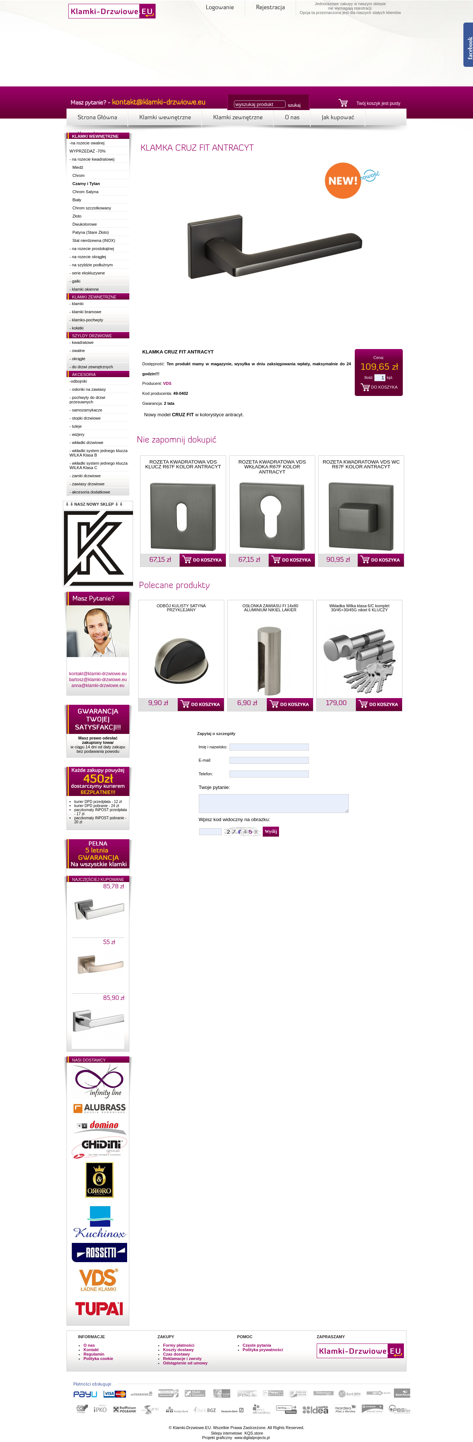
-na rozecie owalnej (87, 143)
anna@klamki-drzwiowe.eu (98, 685)
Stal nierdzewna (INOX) (93, 240)
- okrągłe (77, 358)
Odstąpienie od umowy (185, 1363)
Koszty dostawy (178, 1349)
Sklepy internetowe (226, 1433)
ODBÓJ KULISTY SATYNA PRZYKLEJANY (181, 608)
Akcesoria (84, 374)
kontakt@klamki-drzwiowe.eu (98, 673)
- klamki (76, 303)
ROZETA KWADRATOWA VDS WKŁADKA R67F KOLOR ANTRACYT (272, 467)
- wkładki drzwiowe (86, 442)
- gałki (74, 281)
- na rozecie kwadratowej (92, 159)
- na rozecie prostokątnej (91, 248)
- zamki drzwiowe (85, 476)
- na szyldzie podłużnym (91, 265)
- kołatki (76, 328)
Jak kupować (338, 118)
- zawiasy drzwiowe (87, 484)
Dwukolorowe (84, 224)
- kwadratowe (81, 342)
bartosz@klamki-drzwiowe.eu (98, 679)
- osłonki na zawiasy (87, 389)
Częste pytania (257, 1345)
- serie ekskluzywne (87, 273)
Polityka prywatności (263, 1349)
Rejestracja (270, 8)
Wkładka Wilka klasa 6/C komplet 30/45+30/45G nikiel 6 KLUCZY (359, 608)
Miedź (77, 167)
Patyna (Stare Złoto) (90, 232)
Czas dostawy (176, 1354)
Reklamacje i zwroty (182, 1358)
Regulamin (94, 1354)
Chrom (78, 175)
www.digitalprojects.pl (252, 1438)
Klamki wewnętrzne (165, 118)
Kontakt (91, 1349)
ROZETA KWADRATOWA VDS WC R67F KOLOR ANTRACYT (361, 464)
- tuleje (75, 426)
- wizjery (76, 434)
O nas (292, 118)
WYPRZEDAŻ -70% (87, 151)
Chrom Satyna (85, 191)
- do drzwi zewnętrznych (91, 367)
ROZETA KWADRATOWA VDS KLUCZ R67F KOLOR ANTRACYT (183, 464)
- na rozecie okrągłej (87, 256)
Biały (76, 200)
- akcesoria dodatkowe (89, 492)
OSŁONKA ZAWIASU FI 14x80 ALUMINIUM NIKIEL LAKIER (270, 608)
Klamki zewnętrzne (238, 118)
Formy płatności (178, 1345)
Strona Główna (97, 118)
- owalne (77, 350)
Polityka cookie (98, 1358)
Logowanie (220, 8)
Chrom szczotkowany (91, 208)
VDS (167, 383)
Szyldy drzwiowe (92, 336)
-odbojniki (78, 381)
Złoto (76, 216)
